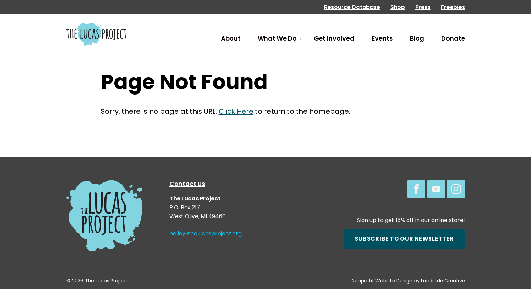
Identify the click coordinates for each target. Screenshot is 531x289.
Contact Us (187, 184)
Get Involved (334, 39)
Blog (417, 39)
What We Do (277, 39)
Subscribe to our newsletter (404, 239)
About (231, 39)
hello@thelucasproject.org (205, 234)
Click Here (236, 112)
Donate (453, 39)
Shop (397, 7)
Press (423, 7)
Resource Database (352, 7)
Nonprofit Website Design (382, 281)
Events (382, 39)
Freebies (453, 7)
